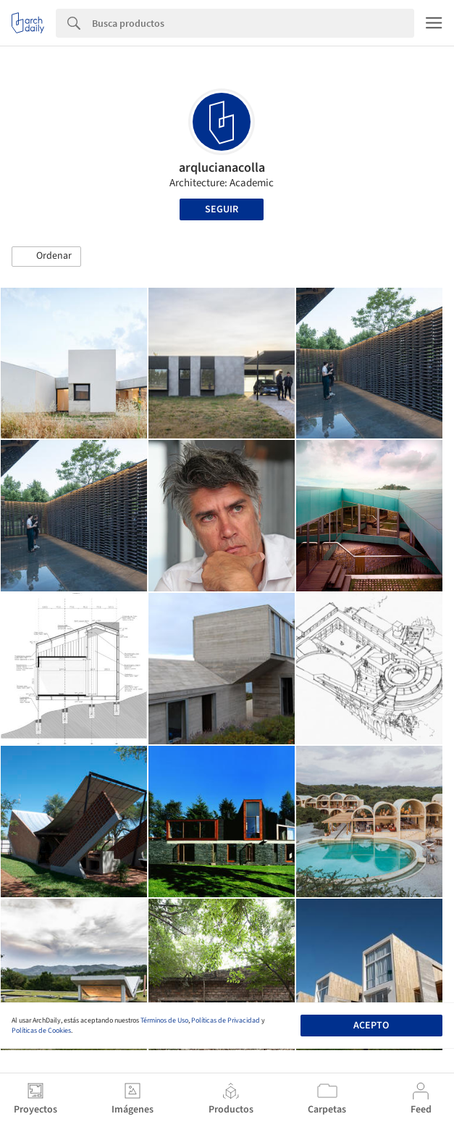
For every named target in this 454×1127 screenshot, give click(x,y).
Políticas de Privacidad (225, 1020)
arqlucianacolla (222, 168)
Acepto (371, 1025)
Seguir (221, 209)
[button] (46, 256)
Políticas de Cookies (41, 1031)
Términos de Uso (164, 1020)
